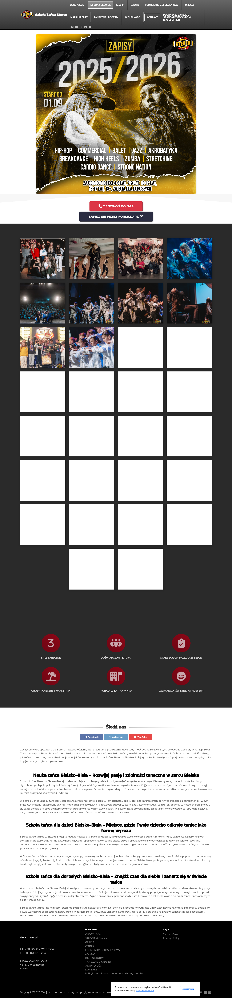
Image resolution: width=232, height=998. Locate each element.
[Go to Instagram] (81, 27)
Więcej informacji (106, 990)
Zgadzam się (148, 988)
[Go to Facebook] (72, 27)
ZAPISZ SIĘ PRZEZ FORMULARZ (116, 216)
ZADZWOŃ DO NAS (116, 206)
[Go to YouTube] (76, 27)
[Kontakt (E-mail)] (90, 27)
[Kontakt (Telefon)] (85, 27)
